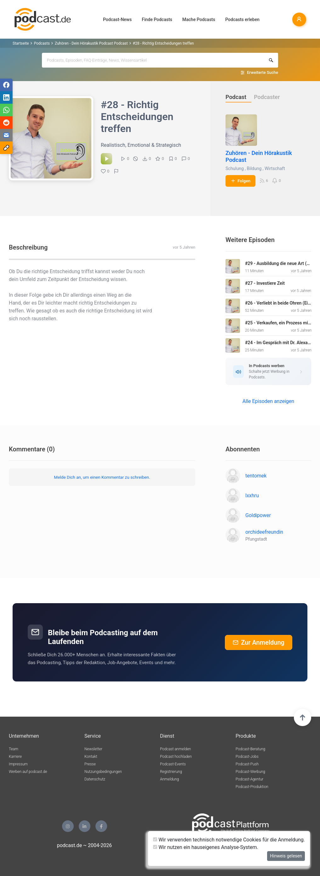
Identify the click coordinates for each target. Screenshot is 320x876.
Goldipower (258, 515)
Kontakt (90, 756)
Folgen (240, 180)
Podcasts (42, 43)
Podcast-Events (173, 764)
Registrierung (171, 771)
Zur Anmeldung (258, 642)
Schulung (235, 168)
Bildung (254, 168)
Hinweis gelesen (286, 855)
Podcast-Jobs (247, 756)
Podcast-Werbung (250, 771)
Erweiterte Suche (262, 72)
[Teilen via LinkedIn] (6, 97)
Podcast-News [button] (117, 19)
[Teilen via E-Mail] (6, 135)
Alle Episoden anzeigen (268, 401)
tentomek (255, 476)
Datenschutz (94, 779)
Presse (90, 764)
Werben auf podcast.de (28, 771)
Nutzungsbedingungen (103, 771)
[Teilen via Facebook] (6, 85)
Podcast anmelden (175, 749)
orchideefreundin (264, 532)
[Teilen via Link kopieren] (6, 147)
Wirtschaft (275, 168)
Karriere (15, 756)
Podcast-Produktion (252, 787)
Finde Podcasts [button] (157, 19)
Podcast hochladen (176, 756)
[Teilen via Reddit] (6, 122)
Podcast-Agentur (249, 779)
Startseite (21, 43)
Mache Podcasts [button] (198, 19)
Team (13, 749)
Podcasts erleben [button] (242, 19)
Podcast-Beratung (250, 749)
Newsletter (93, 749)
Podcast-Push (247, 764)
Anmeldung (169, 779)
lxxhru (252, 496)
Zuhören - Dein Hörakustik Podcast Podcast (91, 43)
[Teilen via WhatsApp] (6, 110)
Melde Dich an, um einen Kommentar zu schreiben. (102, 477)
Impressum (18, 764)
